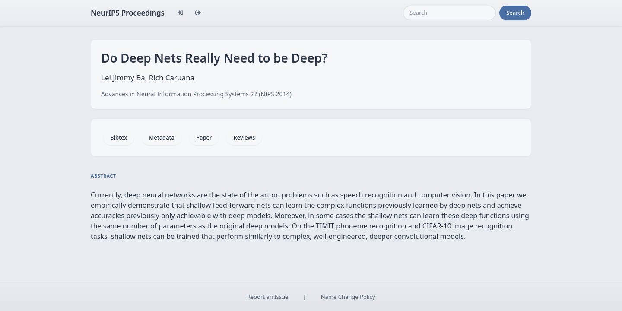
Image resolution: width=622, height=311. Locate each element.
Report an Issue (268, 297)
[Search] (449, 13)
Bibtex (118, 137)
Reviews (244, 137)
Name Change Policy (348, 297)
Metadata (162, 137)
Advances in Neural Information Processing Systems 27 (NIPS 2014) (196, 94)
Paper (204, 137)
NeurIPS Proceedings (128, 13)
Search (515, 12)
